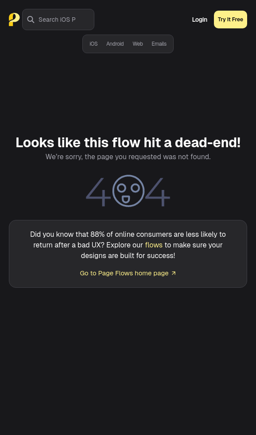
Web (137, 43)
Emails (158, 43)
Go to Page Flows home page (128, 273)
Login (199, 20)
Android (115, 43)
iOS (93, 43)
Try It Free (230, 19)
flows (154, 245)
